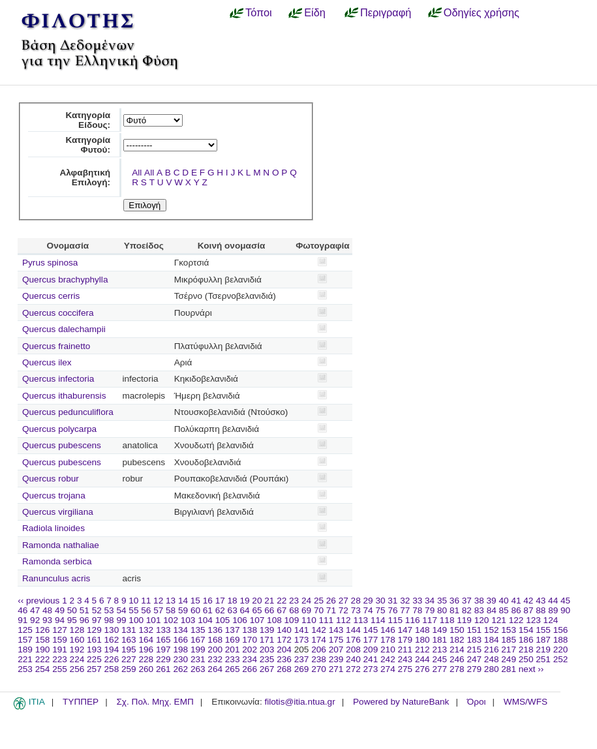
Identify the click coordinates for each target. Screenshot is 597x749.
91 (22, 620)
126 (42, 630)
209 (370, 649)
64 (245, 610)
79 (430, 610)
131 (128, 630)
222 (42, 659)
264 (214, 669)
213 (439, 649)
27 (343, 600)
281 (508, 669)
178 (387, 640)
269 (301, 669)
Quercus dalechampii (64, 329)
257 (94, 669)
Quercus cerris (51, 296)
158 (42, 640)
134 (180, 630)
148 (422, 630)
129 (94, 630)
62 (220, 610)
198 (180, 649)
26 (331, 600)
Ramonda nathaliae (60, 545)
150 (457, 630)
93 (47, 620)
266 (249, 669)
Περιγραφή (385, 12)
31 (392, 600)
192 (77, 649)
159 (59, 640)
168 (214, 640)
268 (284, 669)
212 (422, 649)
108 (274, 620)
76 (392, 610)
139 (267, 630)
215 (474, 649)
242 (387, 659)
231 (198, 659)
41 (516, 600)
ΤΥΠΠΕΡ (81, 702)
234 (249, 659)
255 (59, 669)
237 (301, 659)
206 (318, 649)
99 (121, 620)
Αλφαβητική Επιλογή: (84, 177)
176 (353, 640)
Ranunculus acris (56, 578)
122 (516, 620)
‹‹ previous (38, 600)
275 (405, 669)
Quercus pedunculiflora (68, 412)
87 (528, 610)
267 (267, 669)
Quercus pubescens (61, 445)
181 (439, 640)
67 (281, 610)
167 (198, 640)
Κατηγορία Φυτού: (87, 145)
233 (232, 659)
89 (553, 610)
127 (59, 630)
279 (474, 669)
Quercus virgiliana (57, 512)
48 (47, 610)
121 (498, 620)
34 (430, 600)
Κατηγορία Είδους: (87, 120)
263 (198, 669)
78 (417, 610)
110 (308, 620)
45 (565, 600)
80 (442, 610)
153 (508, 630)
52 (97, 610)
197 (163, 649)
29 (368, 600)
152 (491, 630)
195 (128, 649)
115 (395, 620)
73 (356, 610)
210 (387, 649)
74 (368, 610)
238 (318, 659)
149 (439, 630)
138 (249, 630)
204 (284, 649)
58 (171, 610)
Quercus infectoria (58, 379)
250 (526, 659)
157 (25, 640)
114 (378, 620)
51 (84, 610)
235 (267, 659)
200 (214, 649)
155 (543, 630)
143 (336, 630)
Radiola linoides (53, 528)
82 (467, 610)
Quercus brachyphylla (65, 279)
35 (442, 600)
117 (429, 620)
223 (59, 659)
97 (97, 620)
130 (111, 630)
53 (109, 610)
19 (244, 600)
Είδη (315, 12)
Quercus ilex (47, 362)
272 (353, 669)
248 (491, 659)
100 (136, 620)
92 (35, 620)
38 (479, 600)
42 (528, 600)
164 (145, 640)
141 (301, 630)
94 (60, 620)
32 (405, 600)
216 (491, 649)
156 (560, 630)
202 (249, 649)
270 (318, 669)
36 (454, 600)
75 (380, 610)
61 (208, 610)
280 (491, 669)
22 (281, 600)
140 (284, 630)
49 (60, 610)
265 (232, 669)
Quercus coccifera (58, 313)
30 (380, 600)
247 (474, 659)
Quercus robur (50, 478)
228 (145, 659)
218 (526, 649)
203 (267, 649)
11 (146, 600)
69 (306, 610)
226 (111, 659)
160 (77, 640)
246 (457, 659)
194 (111, 649)
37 (467, 600)
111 (326, 620)
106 (239, 620)
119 (464, 620)
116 (412, 620)
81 (454, 610)
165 (163, 640)
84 (492, 610)
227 (128, 659)
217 (508, 649)
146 (387, 630)
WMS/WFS (525, 702)
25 (319, 600)
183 (474, 640)
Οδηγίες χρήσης (481, 12)
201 (232, 649)
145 (370, 630)
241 (370, 659)
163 (128, 640)
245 (439, 659)
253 (25, 669)
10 (133, 600)
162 (111, 640)
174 (318, 640)
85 (504, 610)
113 (360, 620)
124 (551, 620)
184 (491, 640)
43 (540, 600)
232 (214, 659)
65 (257, 610)
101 (153, 620)
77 (405, 610)
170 (249, 640)
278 (457, 669)
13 (171, 600)
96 (84, 620)
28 (356, 600)
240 (353, 659)
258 (111, 669)
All (137, 172)
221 (25, 659)
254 (42, 669)
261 (163, 669)
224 (77, 659)
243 (405, 659)
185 (508, 640)
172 (284, 640)
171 (267, 640)
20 (257, 600)
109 (291, 620)
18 (232, 600)
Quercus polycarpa (59, 429)
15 (195, 600)
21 (269, 600)
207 (336, 649)
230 (180, 659)
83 (479, 610)
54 (121, 610)
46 (22, 610)
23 (294, 600)
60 (195, 610)
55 (133, 610)
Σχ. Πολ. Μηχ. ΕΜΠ (154, 702)
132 (145, 630)
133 (163, 630)
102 (170, 620)
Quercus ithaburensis (64, 396)
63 (232, 610)
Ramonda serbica (57, 561)
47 (35, 610)
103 (188, 620)
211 (405, 649)
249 (508, 659)
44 (553, 600)
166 (180, 640)
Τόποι (258, 12)
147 (405, 630)
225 (94, 659)
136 (214, 630)
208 (353, 649)
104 (205, 620)
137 (232, 630)
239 (336, 659)
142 (318, 630)
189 (25, 649)
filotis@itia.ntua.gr (299, 702)
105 (222, 620)
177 (370, 640)
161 (94, 640)
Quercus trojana (53, 495)
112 (343, 620)
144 (353, 630)
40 (503, 600)
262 (180, 669)
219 (543, 649)
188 (560, 640)
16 (208, 600)
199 (198, 649)
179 (405, 640)
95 (72, 620)
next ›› (531, 669)
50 (72, 610)
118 (447, 620)
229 (163, 659)
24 (306, 600)
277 (439, 669)
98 (109, 620)
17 (220, 600)
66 (269, 610)
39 (492, 600)
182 (457, 640)
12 (158, 600)
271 (336, 669)
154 (526, 630)
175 (336, 640)
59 (183, 610)
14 (183, 600)
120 (481, 620)
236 (284, 659)
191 (59, 649)
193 (94, 649)
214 (457, 649)
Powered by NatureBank (401, 702)
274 (387, 669)
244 (422, 659)
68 (294, 610)
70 (319, 610)
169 (232, 640)
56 (146, 610)
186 (526, 640)
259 (128, 669)
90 (565, 610)
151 (474, 630)
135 (198, 630)
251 (543, 659)
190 (42, 649)
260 (145, 669)
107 (257, 620)
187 (543, 640)
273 (370, 669)
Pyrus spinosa (50, 263)
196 (145, 649)
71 (331, 610)
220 (560, 649)
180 (422, 640)
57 (158, 610)
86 (516, 610)
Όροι (476, 702)
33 (417, 600)
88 (540, 610)
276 (422, 669)
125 (25, 630)
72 (343, 610)
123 (533, 620)
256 (77, 669)
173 (301, 640)
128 (77, 630)
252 (560, 659)
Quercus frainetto (56, 346)
